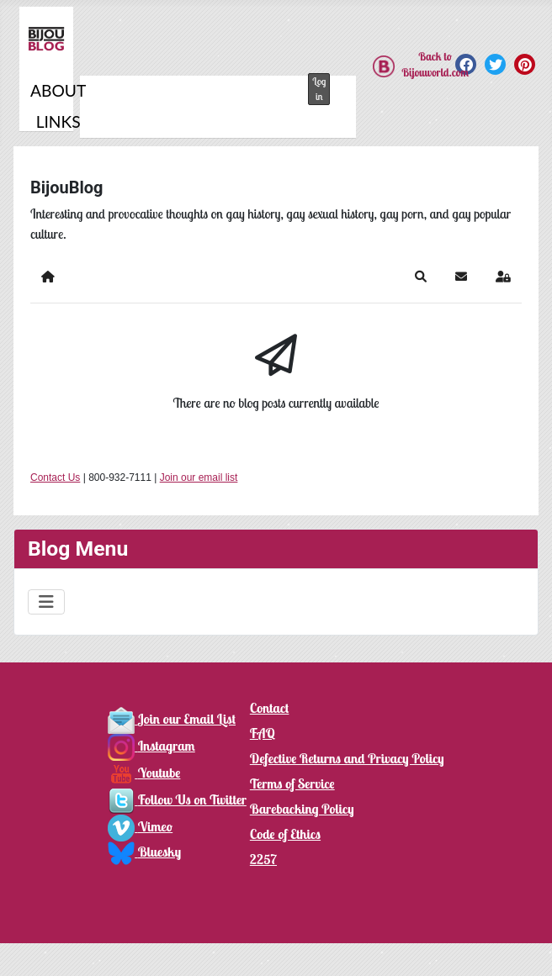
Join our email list (199, 477)
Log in (319, 89)
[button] (421, 277)
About (58, 90)
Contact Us (55, 477)
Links (58, 121)
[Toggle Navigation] (46, 602)
